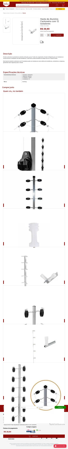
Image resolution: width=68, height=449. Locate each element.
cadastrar (60, 407)
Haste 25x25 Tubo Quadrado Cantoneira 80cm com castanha (20, 424)
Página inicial (6, 13)
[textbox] (32, 5)
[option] (6, 21)
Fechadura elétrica (37, 8)
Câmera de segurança (20, 8)
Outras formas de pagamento (47, 31)
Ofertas (60, 8)
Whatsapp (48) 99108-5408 (28, 2)
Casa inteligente (45, 8)
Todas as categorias (9, 8)
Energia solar (52, 8)
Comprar (57, 35)
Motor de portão (29, 8)
